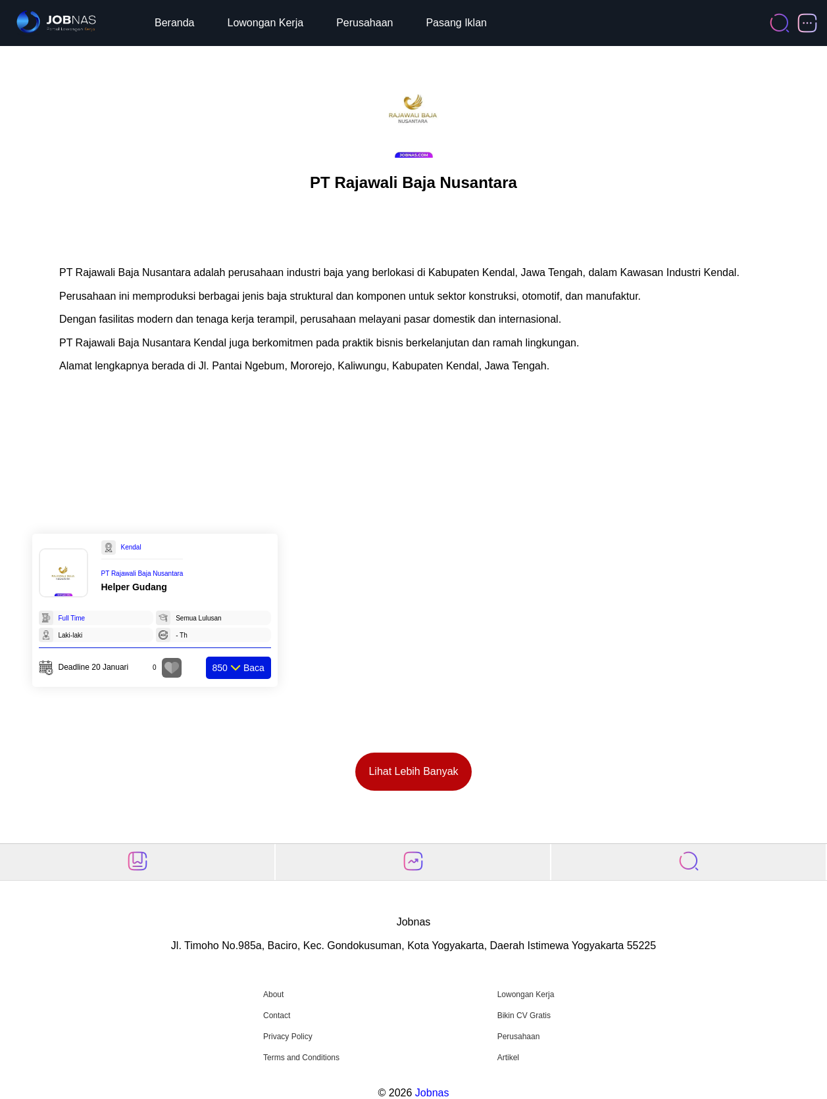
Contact (276, 1015)
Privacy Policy (288, 1036)
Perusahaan (364, 22)
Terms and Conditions (301, 1057)
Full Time (72, 618)
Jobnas (432, 1092)
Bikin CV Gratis (524, 1015)
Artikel (508, 1057)
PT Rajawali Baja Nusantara (142, 573)
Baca (238, 668)
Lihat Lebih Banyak (413, 771)
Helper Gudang (134, 587)
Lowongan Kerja (266, 22)
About (273, 994)
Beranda (175, 22)
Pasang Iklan (456, 22)
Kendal (131, 547)
